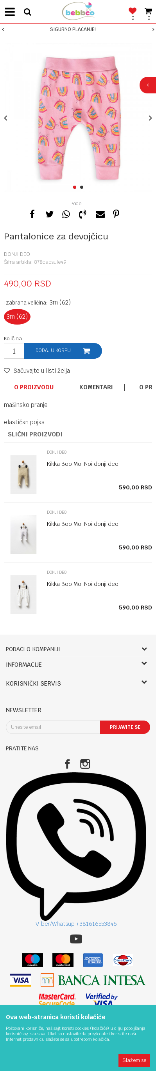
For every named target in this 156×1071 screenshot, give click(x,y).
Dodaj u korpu (53, 350)
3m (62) (17, 316)
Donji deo (17, 254)
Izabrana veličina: (37, 302)
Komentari (96, 387)
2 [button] (83, 188)
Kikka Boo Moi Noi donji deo (82, 463)
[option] (78, 29)
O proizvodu (34, 387)
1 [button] (76, 188)
